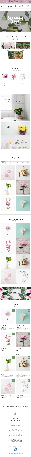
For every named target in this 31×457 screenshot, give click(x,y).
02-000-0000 (15, 420)
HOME (4, 406)
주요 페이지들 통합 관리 (4, 372)
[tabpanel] (15, 21)
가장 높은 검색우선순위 (22, 82)
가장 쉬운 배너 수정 (19, 348)
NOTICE (15, 411)
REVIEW (15, 414)
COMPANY (7, 406)
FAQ (15, 412)
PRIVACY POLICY (18, 406)
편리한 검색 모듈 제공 (4, 325)
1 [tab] (14, 31)
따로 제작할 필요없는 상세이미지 (6, 395)
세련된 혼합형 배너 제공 (20, 372)
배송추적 (20, 434)
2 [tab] (16, 31)
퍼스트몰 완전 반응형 (5, 82)
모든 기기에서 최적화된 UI (14, 82)
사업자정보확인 (20, 442)
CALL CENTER (15, 418)
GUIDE (23, 406)
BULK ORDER (15, 415)
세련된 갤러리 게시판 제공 (20, 325)
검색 (29, 6)
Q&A (15, 413)
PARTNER (26, 406)
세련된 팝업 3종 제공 (4, 348)
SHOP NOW (15, 296)
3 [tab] (17, 31)
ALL (1, 9)
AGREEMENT (12, 406)
